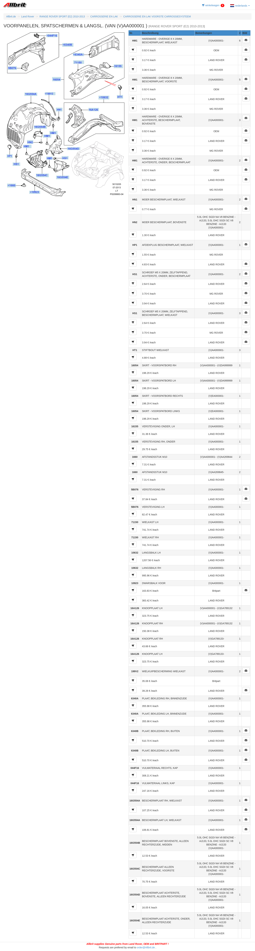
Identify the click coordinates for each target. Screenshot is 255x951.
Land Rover (27, 16)
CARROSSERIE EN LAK (104, 16)
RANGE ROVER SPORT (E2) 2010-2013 (62, 16)
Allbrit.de (11, 16)
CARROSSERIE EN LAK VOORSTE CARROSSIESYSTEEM (157, 16)
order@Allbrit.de (146, 947)
